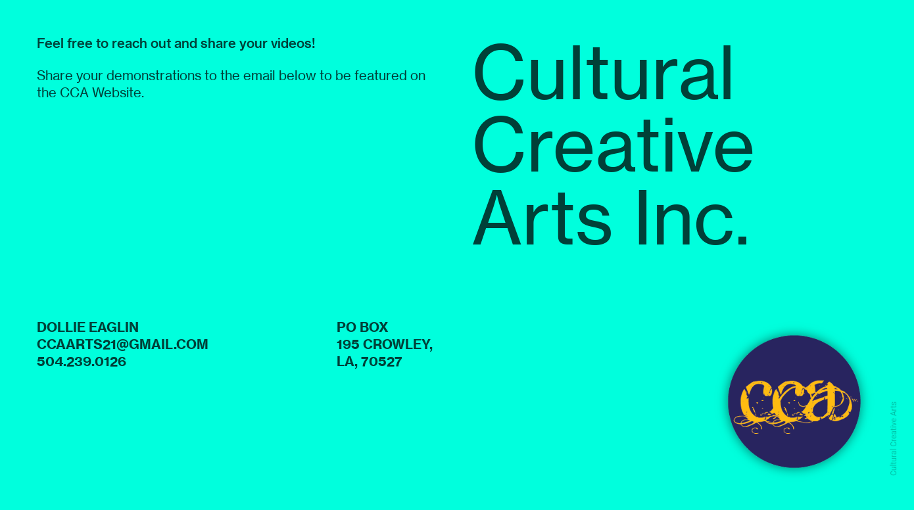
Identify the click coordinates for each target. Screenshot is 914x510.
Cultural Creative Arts (893, 439)
